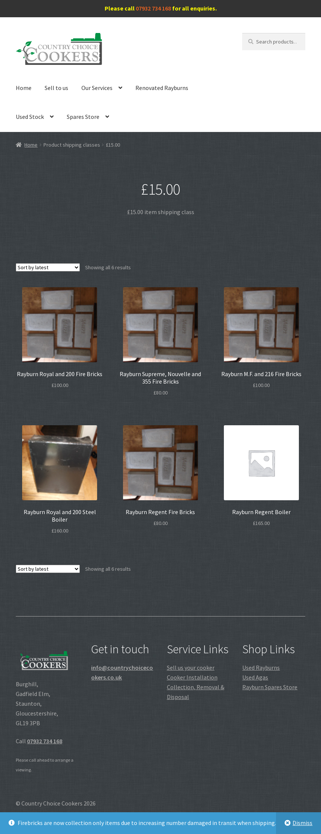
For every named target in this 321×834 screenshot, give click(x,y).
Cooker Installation (192, 677)
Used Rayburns (261, 667)
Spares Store (83, 116)
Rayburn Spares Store (269, 687)
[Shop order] (48, 267)
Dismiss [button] (302, 822)
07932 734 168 (153, 8)
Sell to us (56, 88)
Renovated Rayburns (161, 88)
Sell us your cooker (190, 667)
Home (24, 88)
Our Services (96, 88)
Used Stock (30, 116)
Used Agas (255, 677)
